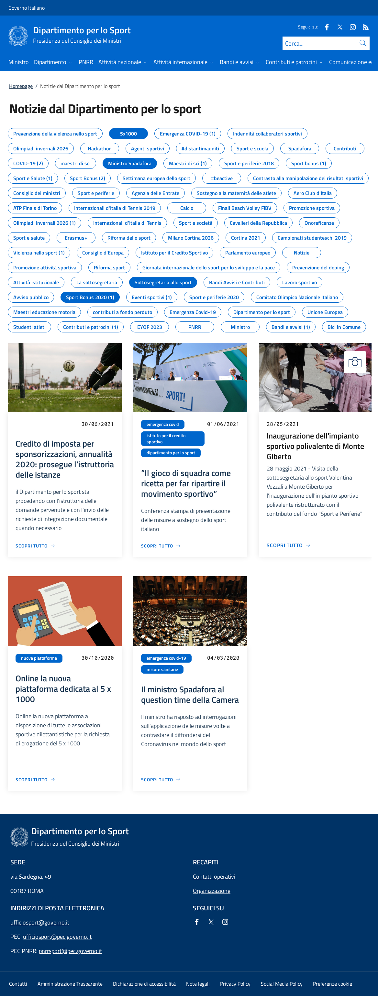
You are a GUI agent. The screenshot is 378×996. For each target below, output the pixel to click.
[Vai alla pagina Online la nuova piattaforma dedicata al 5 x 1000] (35, 779)
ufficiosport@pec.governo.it (57, 936)
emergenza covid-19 (166, 658)
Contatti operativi (214, 876)
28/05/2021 (283, 423)
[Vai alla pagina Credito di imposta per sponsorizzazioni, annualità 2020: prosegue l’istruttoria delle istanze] (35, 545)
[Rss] (363, 26)
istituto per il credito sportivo (166, 438)
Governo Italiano (26, 8)
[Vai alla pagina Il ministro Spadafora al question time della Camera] (161, 779)
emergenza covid (163, 424)
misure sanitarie (162, 669)
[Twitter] (337, 26)
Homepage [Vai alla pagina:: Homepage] (21, 86)
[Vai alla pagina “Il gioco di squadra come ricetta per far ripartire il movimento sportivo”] (161, 545)
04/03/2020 (223, 657)
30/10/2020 (98, 657)
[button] (332, 984)
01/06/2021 (223, 423)
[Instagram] (350, 26)
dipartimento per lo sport (171, 452)
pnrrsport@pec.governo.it (70, 951)
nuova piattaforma (39, 658)
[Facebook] (324, 26)
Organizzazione (211, 890)
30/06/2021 (98, 423)
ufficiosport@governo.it (39, 922)
